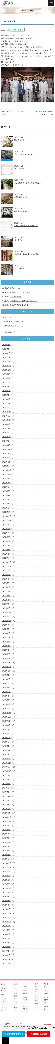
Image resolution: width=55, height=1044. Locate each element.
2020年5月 (6, 641)
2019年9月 (6, 675)
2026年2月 (6, 353)
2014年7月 (6, 934)
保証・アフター (36, 999)
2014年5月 (6, 942)
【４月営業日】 (20, 168)
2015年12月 (6, 863)
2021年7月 (6, 583)
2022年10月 (6, 520)
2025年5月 (6, 391)
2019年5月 (6, 692)
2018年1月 (6, 758)
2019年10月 (6, 671)
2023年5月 (6, 491)
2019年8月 (6, 679)
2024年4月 (6, 445)
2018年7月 (6, 733)
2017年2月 (6, 804)
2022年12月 (6, 512)
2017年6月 (6, 788)
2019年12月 (6, 662)
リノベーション (3, 1001)
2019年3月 (6, 700)
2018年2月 (6, 754)
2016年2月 (6, 855)
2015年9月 (6, 875)
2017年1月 (6, 809)
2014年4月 (6, 947)
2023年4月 (6, 495)
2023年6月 (6, 487)
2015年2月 (6, 905)
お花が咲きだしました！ (23, 197)
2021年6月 (6, 587)
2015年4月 (6, 896)
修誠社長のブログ (12, 325)
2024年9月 (6, 424)
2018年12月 (6, 713)
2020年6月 (6, 637)
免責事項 (46, 1008)
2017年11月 (6, 767)
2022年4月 (6, 545)
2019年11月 (6, 667)
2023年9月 (6, 474)
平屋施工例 (15, 996)
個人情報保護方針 (46, 1000)
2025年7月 (6, 382)
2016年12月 (6, 813)
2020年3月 (6, 650)
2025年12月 (6, 361)
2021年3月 (6, 600)
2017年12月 (6, 763)
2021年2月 (6, 604)
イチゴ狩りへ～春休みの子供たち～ (27, 183)
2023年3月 (6, 499)
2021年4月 (6, 595)
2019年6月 (6, 687)
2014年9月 (6, 926)
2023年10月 (6, 470)
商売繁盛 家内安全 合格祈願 (26, 254)
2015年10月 (6, 871)
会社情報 (46, 985)
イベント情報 (25, 985)
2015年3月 (6, 901)
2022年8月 (6, 529)
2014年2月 (6, 955)
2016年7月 (6, 834)
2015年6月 (6, 888)
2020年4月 (6, 646)
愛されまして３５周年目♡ (24, 154)
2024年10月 (6, 420)
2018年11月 (6, 717)
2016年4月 (6, 846)
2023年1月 (6, 508)
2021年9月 (6, 575)
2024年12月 (6, 411)
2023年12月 (6, 462)
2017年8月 (6, 779)
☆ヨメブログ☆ (11, 321)
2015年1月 (6, 909)
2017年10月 (6, 771)
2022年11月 (6, 516)
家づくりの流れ (36, 988)
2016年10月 (6, 821)
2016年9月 (6, 825)
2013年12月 (6, 963)
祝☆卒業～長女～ (21, 211)
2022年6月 (6, 537)
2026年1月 (6, 357)
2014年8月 (6, 930)
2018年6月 (6, 738)
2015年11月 (6, 867)
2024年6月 (6, 437)
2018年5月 (6, 742)
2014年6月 (6, 938)
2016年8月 (6, 830)
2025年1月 (6, 407)
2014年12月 (6, 913)
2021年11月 (6, 566)
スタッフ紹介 (46, 992)
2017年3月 (6, 800)
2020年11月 (6, 616)
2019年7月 (6, 683)
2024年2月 (6, 453)
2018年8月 (6, 729)
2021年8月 (6, 579)
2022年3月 (6, 550)
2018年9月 (6, 725)
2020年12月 (6, 612)
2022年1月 (6, 558)
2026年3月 (6, 349)
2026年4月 (6, 345)
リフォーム (3, 1009)
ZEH (36, 1007)
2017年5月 (6, 792)
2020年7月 (6, 633)
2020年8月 (6, 629)
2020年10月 (6, 621)
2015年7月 (6, 884)
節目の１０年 (19, 140)
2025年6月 (6, 386)
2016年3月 (6, 850)
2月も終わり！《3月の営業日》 (26, 226)
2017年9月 (6, 775)
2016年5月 (6, 842)
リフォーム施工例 (15, 1006)
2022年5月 (6, 541)
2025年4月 (6, 395)
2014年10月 (6, 921)
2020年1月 (6, 658)
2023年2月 (6, 503)
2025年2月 (6, 403)
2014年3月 (6, 951)
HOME (3, 984)
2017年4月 (6, 796)
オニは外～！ (19, 268)
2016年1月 (6, 859)
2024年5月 (6, 441)
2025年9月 (6, 374)
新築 (2, 994)
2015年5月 (6, 892)
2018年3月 (6, 750)
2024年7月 (6, 432)
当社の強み (3, 989)
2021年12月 (6, 562)
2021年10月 (6, 570)
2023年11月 (6, 466)
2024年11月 (6, 416)
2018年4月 (6, 746)
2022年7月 (6, 533)
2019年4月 (6, 696)
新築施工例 (15, 986)
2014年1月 (6, 959)
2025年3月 (6, 399)
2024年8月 (6, 428)
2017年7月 (6, 784)
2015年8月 (6, 880)
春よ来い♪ (18, 240)
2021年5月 (6, 591)
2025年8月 (6, 378)
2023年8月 (6, 478)
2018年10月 (6, 721)
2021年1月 (6, 608)
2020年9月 (6, 625)
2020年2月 (6, 654)
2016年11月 (6, 817)
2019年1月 (6, 708)
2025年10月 (6, 370)
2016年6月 (6, 838)
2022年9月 (6, 524)
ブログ (4, 317)
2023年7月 (6, 483)
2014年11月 (6, 917)
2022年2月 (6, 554)
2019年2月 (6, 704)
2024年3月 (6, 449)
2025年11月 (6, 365)
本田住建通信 (7, 332)
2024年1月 (6, 457)
